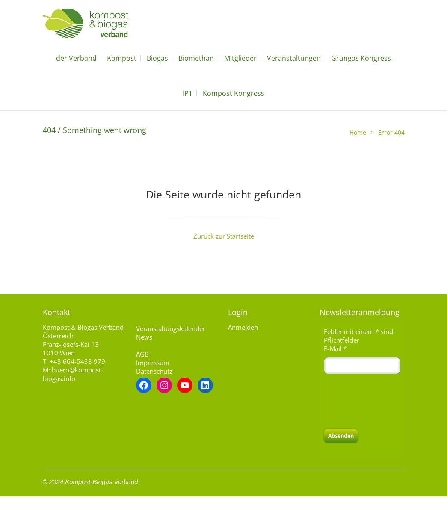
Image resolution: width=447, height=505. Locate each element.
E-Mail (335, 348)
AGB (142, 354)
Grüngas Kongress (361, 58)
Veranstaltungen (294, 58)
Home (357, 132)
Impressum (152, 362)
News (144, 337)
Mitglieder (240, 58)
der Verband (76, 58)
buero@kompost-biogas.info (73, 374)
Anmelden (243, 327)
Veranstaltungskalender (170, 328)
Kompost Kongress (233, 93)
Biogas (157, 58)
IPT (187, 93)
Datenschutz (154, 371)
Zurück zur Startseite (223, 236)
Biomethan (196, 58)
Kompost (121, 58)
